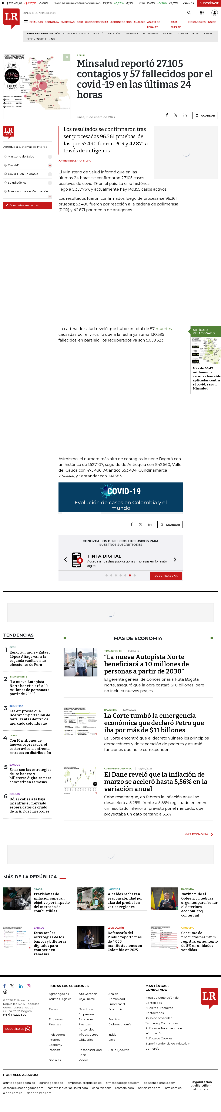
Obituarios (86, 1039)
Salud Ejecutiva (119, 1050)
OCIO (80, 22)
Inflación (114, 33)
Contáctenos (154, 1013)
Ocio (111, 1039)
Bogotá (98, 33)
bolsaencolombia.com (159, 1082)
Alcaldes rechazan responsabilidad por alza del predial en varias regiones (125, 900)
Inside (112, 1034)
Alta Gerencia (88, 993)
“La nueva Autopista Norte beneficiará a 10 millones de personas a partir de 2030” (30, 688)
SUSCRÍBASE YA (166, 575)
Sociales (55, 1060)
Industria (16, 705)
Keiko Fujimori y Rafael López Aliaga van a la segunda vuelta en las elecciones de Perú (30, 658)
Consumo (187, 927)
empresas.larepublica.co (84, 1082)
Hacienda (114, 889)
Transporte (18, 676)
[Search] (189, 13)
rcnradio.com (124, 1088)
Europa (168, 33)
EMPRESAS (68, 22)
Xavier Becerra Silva (74, 160)
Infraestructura (88, 1034)
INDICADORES (197, 22)
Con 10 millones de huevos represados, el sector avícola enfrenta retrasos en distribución (30, 746)
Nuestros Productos (159, 1007)
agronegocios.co (51, 1082)
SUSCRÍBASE (209, 3)
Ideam (208, 33)
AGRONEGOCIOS (121, 22)
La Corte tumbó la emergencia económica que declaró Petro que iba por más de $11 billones (154, 723)
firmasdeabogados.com (123, 1082)
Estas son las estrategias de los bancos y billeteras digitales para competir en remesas (30, 776)
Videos (83, 1060)
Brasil (38, 889)
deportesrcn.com (39, 1093)
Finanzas (55, 1024)
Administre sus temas (21, 205)
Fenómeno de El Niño (41, 39)
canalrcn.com (101, 1088)
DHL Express (150, 33)
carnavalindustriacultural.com (67, 1088)
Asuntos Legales (60, 999)
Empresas (56, 1019)
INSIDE (212, 22)
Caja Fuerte (87, 999)
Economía (115, 1009)
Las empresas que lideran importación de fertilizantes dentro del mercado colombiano (30, 717)
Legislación (116, 927)
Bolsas (15, 794)
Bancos (15, 764)
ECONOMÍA (52, 22)
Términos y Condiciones (161, 1023)
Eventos (114, 1019)
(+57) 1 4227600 (14, 1014)
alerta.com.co (13, 1093)
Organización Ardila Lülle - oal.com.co (201, 1085)
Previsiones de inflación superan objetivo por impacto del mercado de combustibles (52, 902)
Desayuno (131, 33)
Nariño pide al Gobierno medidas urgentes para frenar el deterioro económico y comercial (199, 904)
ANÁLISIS (139, 22)
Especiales (86, 1019)
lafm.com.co (173, 1088)
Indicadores (57, 1034)
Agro (13, 735)
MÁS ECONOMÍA (196, 834)
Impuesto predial (188, 33)
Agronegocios (59, 993)
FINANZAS (36, 22)
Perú (13, 647)
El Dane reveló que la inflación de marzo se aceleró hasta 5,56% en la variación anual (156, 782)
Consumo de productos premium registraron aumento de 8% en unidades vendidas (199, 941)
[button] (64, 560)
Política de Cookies (158, 1038)
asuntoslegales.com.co (19, 1082)
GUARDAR (205, 115)
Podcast (54, 1050)
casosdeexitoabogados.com (23, 1088)
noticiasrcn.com (149, 1088)
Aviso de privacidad (159, 1018)
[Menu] (26, 22)
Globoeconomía (119, 1024)
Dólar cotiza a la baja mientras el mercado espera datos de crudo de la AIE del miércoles (29, 805)
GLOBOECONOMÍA (96, 22)
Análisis (113, 993)
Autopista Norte (78, 33)
